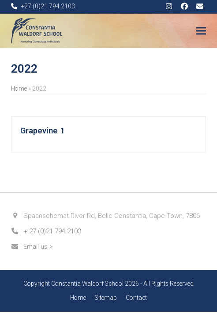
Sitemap (106, 297)
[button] (201, 31)
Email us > (38, 247)
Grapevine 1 (42, 131)
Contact (136, 297)
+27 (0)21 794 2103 (48, 6)
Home (19, 88)
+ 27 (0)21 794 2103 (52, 231)
